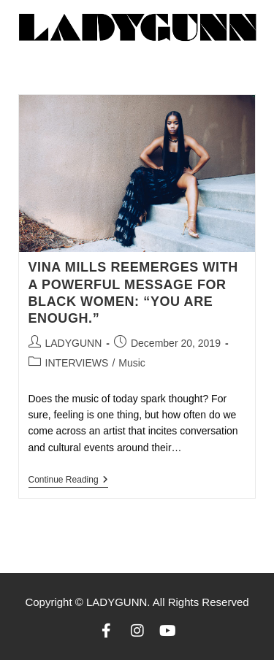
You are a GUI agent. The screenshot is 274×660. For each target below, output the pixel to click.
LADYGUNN (73, 343)
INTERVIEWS (77, 363)
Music (131, 363)
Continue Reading (68, 480)
